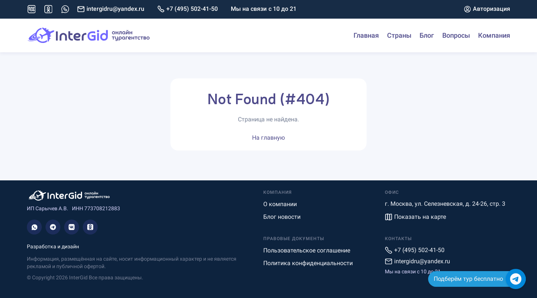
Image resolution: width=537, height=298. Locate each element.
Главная (366, 35)
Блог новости (282, 216)
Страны (399, 35)
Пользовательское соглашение (306, 250)
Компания (494, 35)
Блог (427, 35)
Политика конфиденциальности (308, 263)
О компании (280, 204)
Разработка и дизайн (53, 246)
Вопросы (456, 35)
